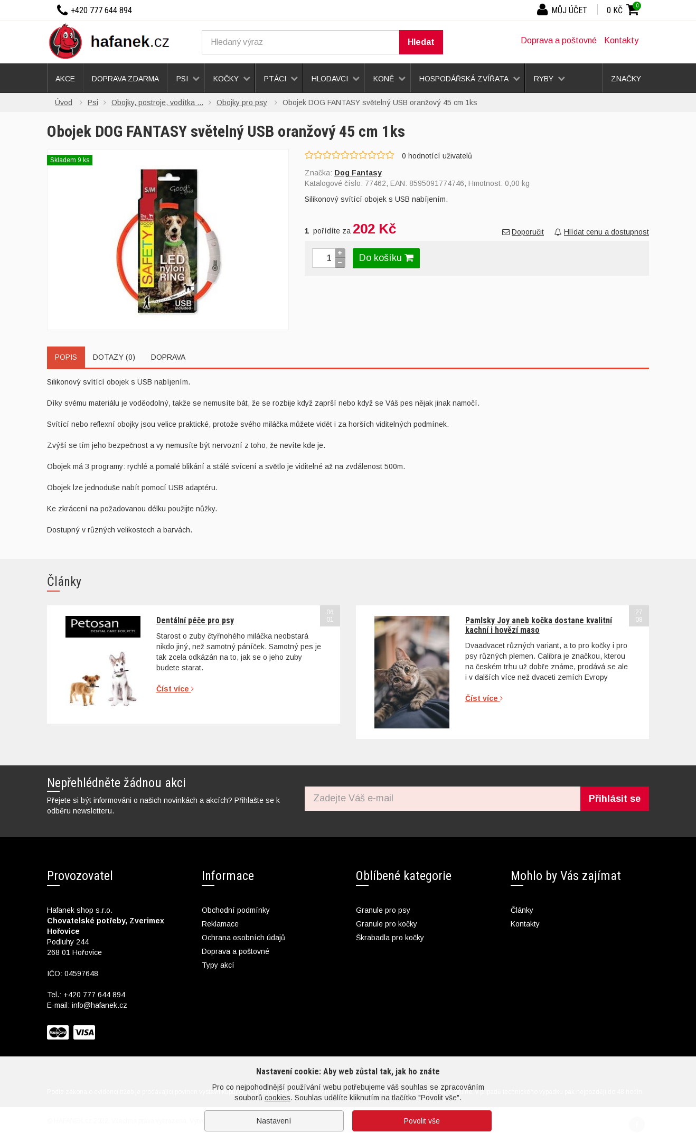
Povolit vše (422, 1121)
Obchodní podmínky (236, 910)
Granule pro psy (383, 910)
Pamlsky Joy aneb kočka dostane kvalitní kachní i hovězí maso (538, 625)
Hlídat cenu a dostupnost (601, 232)
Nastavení (274, 1121)
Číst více (175, 689)
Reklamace (220, 924)
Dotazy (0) (114, 357)
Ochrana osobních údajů (243, 937)
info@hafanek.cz (99, 1005)
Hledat (421, 42)
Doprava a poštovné (559, 40)
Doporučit (523, 232)
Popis (66, 357)
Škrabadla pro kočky (390, 937)
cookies (277, 1097)
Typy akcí (218, 965)
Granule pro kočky (386, 924)
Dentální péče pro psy (195, 620)
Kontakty (621, 40)
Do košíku (386, 257)
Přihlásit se (615, 798)
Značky (626, 78)
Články (522, 910)
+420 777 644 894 (94, 994)
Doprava (168, 357)
